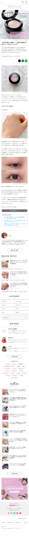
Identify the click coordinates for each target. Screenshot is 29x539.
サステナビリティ (18, 528)
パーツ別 (12, 373)
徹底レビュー (21, 368)
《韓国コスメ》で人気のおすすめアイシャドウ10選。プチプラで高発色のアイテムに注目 (15, 224)
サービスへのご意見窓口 (17, 508)
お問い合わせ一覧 (10, 528)
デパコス (24, 373)
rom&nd (23, 280)
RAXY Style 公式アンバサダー (7, 56)
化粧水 (18, 373)
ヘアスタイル (14, 370)
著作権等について (19, 522)
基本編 (19, 366)
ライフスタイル (14, 377)
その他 (17, 312)
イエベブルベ (5, 373)
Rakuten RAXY (7, 2)
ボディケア (18, 305)
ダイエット (14, 375)
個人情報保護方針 (10, 522)
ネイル (17, 308)
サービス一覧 (4, 528)
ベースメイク (19, 301)
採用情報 (25, 522)
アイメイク (8, 54)
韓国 (7, 280)
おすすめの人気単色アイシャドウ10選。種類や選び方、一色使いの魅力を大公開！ (14, 217)
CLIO (25, 291)
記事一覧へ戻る (14, 250)
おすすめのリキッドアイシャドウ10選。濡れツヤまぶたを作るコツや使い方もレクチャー (15, 221)
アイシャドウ (17, 56)
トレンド (11, 280)
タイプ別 (21, 375)
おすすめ (13, 364)
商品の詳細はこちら (14, 210)
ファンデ (7, 375)
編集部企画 (20, 364)
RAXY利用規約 (9, 508)
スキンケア (3, 301)
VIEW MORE (14, 356)
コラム (2, 312)
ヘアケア (3, 308)
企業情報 (3, 522)
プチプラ (21, 370)
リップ (7, 370)
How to (3, 280)
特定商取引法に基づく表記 (14, 510)
